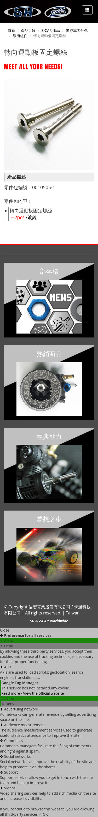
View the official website (43, 693)
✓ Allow (6, 640)
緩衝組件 (20, 35)
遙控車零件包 (77, 30)
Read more (11, 693)
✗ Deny (6, 645)
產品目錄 (28, 30)
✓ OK (43, 814)
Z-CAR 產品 (51, 30)
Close (4, 630)
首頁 (11, 30)
